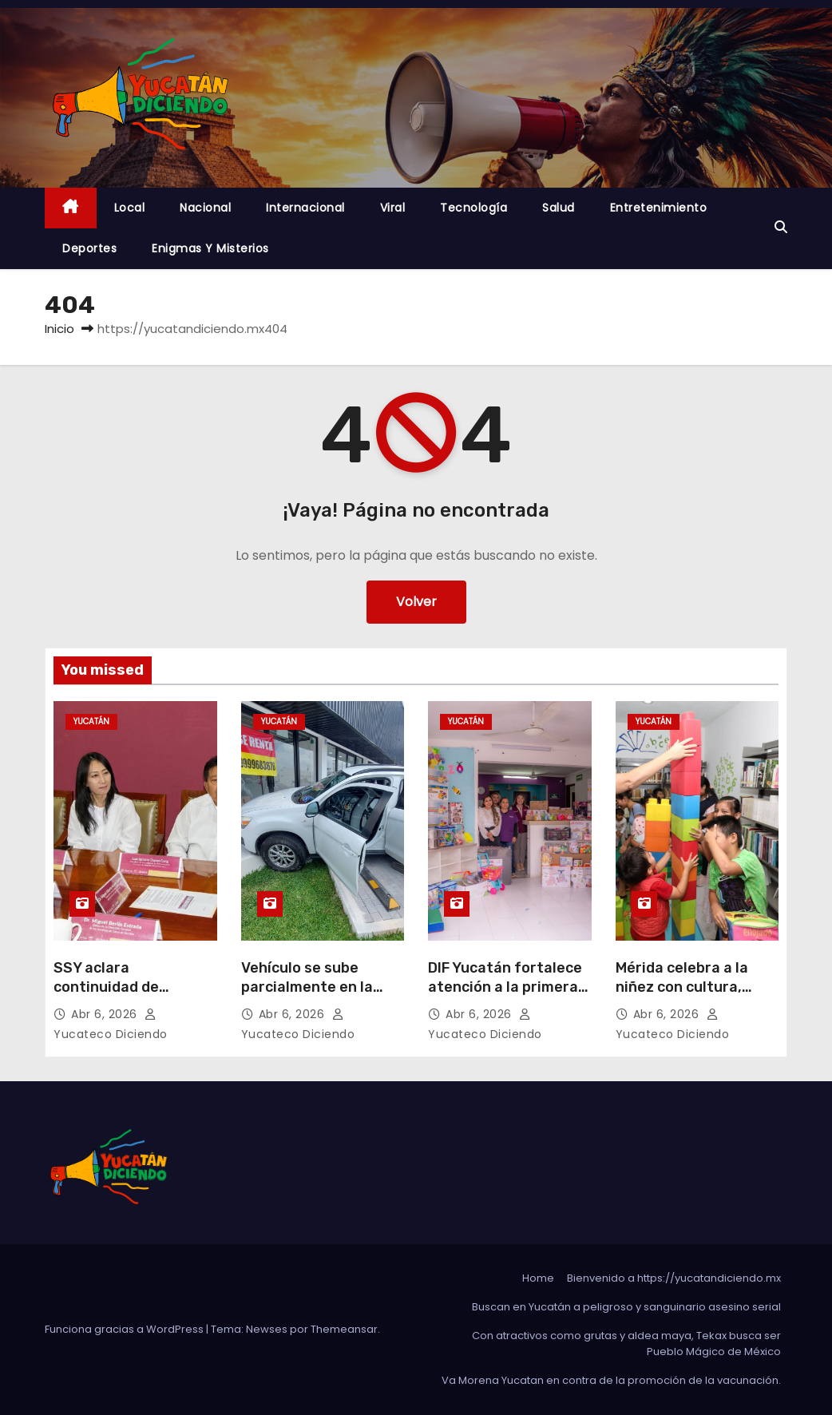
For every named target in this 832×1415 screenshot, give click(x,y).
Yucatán (91, 721)
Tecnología (473, 208)
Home (538, 1278)
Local (129, 208)
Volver (416, 602)
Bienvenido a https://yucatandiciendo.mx (674, 1278)
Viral (393, 208)
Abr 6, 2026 (106, 1014)
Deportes (89, 248)
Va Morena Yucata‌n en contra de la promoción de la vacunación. (611, 1380)
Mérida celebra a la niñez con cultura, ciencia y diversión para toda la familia (685, 996)
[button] (781, 227)
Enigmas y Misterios (210, 248)
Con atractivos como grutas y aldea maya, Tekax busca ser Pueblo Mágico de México (626, 1343)
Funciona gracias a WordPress (125, 1329)
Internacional (305, 208)
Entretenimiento (658, 208)
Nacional (205, 208)
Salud (558, 208)
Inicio (59, 328)
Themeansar (344, 1329)
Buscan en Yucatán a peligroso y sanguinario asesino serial (626, 1306)
